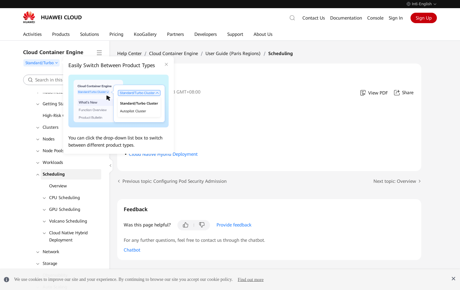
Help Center (129, 53)
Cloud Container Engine (173, 53)
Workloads (53, 162)
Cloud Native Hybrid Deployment (68, 236)
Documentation (346, 18)
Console (375, 18)
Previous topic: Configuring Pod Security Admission (174, 181)
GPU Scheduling (64, 209)
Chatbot (132, 250)
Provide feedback (233, 224)
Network (51, 251)
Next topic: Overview (394, 181)
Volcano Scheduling (68, 221)
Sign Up (424, 18)
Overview (58, 185)
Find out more (250, 279)
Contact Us (313, 18)
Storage (50, 263)
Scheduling (54, 174)
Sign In (396, 18)
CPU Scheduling (64, 197)
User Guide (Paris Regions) (233, 53)
